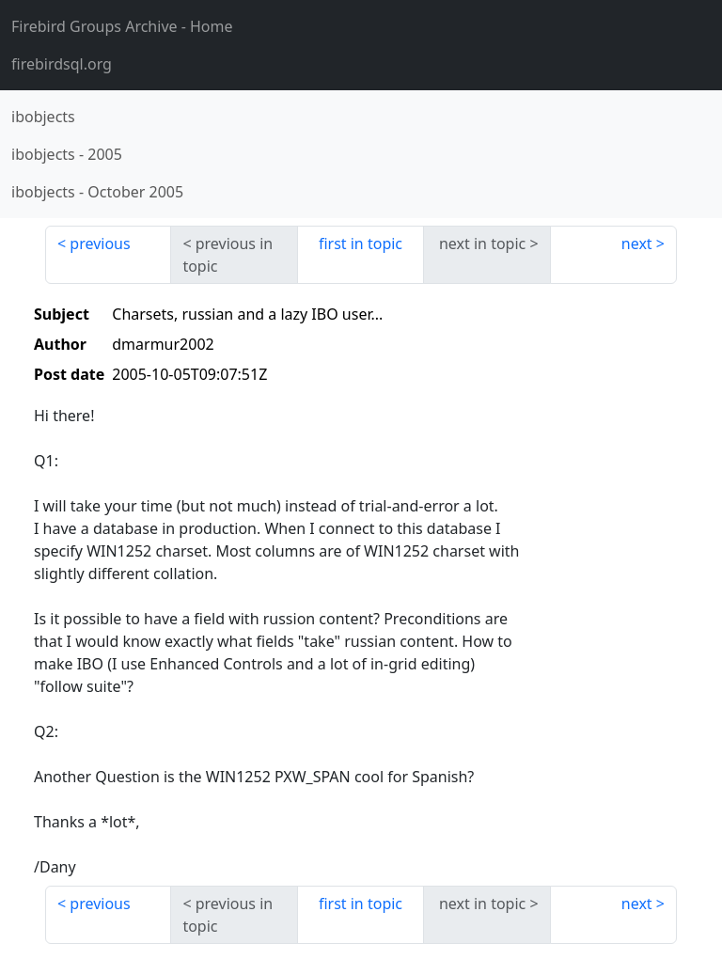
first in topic (360, 243)
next (636, 243)
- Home (122, 26)
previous (100, 243)
